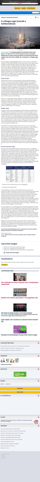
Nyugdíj (3, 417)
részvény (16, 234)
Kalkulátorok (17, 8)
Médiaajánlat (3, 457)
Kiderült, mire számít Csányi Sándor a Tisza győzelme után (12, 348)
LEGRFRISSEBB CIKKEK (7, 271)
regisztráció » (8, 383)
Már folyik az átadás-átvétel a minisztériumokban (10, 428)
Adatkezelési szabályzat (5, 454)
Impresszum (3, 456)
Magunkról (3, 455)
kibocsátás (20, 234)
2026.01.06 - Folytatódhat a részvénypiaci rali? (14, 248)
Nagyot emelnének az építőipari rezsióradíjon (10, 443)
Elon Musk (11, 234)
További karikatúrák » (6, 364)
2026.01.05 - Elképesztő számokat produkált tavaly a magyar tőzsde (19, 249)
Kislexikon (20, 388)
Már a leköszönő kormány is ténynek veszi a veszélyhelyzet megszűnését (15, 346)
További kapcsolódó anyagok (12, 252)
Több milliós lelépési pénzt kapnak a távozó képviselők (11, 439)
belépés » (2, 383)
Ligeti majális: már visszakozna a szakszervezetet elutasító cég (13, 431)
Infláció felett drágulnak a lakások (7, 441)
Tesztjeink (24, 8)
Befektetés (4, 369)
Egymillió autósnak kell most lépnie (8, 445)
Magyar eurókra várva (5, 447)
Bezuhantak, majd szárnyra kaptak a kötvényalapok (11, 435)
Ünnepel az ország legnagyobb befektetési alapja (10, 437)
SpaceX (6, 234)
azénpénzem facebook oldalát (28, 229)
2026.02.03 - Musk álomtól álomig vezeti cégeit (14, 247)
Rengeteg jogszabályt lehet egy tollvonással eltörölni (11, 350)
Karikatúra (4, 356)
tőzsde (25, 234)
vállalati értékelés (31, 234)
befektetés (3, 236)
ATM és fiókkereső (31, 8)
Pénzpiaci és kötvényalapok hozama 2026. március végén (12, 433)
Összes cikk (20, 392)
